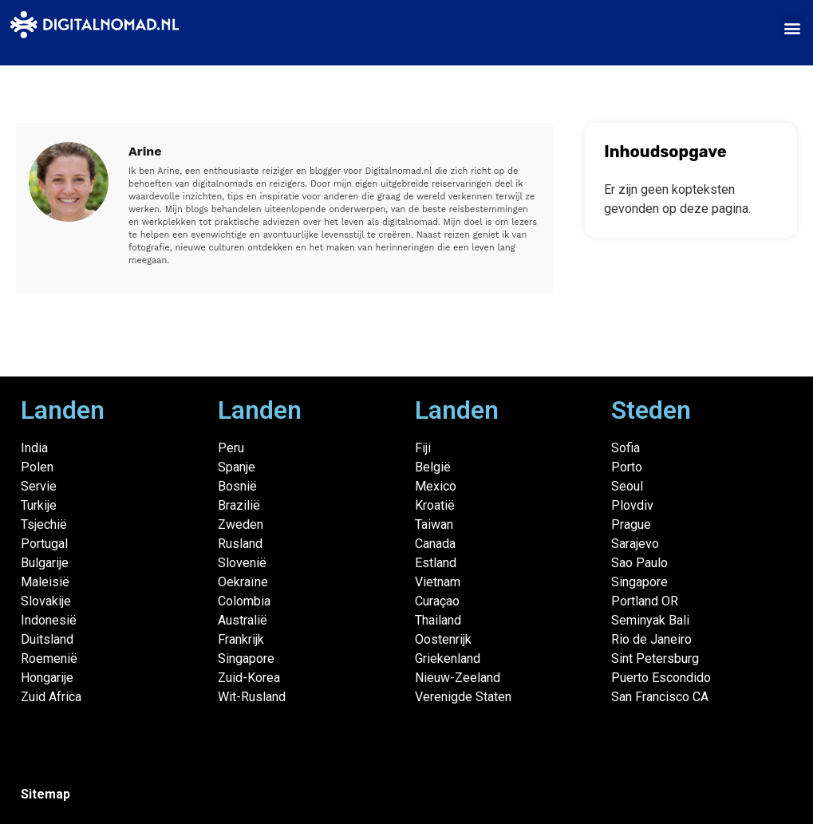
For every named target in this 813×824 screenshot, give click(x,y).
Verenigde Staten (463, 696)
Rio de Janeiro (651, 639)
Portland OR (644, 601)
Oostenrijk (443, 639)
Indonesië (49, 620)
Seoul (627, 486)
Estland (435, 562)
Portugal (44, 543)
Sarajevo (635, 543)
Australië (242, 620)
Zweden (240, 524)
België (433, 467)
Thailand (438, 620)
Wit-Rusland (252, 696)
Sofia (625, 447)
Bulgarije (45, 562)
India (34, 447)
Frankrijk (241, 639)
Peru (231, 447)
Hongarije (47, 677)
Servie (39, 486)
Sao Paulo (639, 562)
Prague (631, 524)
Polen (37, 467)
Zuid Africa (51, 696)
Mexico (435, 486)
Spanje (236, 467)
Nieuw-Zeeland (457, 677)
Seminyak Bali (650, 620)
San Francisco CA (659, 696)
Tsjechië (44, 524)
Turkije (39, 505)
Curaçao (437, 601)
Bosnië (237, 486)
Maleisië (45, 581)
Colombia (244, 601)
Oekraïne (243, 581)
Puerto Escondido (661, 677)
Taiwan (434, 524)
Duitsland (47, 639)
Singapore (246, 658)
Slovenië (242, 562)
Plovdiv (632, 505)
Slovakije (46, 601)
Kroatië (435, 505)
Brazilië (239, 505)
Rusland (240, 543)
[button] (792, 27)
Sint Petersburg (655, 658)
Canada (435, 543)
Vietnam (437, 581)
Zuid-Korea (249, 677)
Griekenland (447, 658)
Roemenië (49, 658)
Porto (626, 467)
